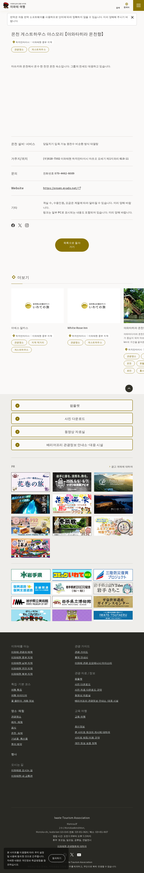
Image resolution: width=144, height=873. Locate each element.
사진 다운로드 (83, 680)
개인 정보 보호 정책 (86, 739)
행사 (14, 750)
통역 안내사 (81, 653)
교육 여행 (80, 712)
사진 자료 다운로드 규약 (88, 685)
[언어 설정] (126, 6)
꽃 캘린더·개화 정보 (22, 696)
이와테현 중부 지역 (22, 653)
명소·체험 (17, 707)
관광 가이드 (81, 648)
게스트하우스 (39, 49)
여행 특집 (16, 685)
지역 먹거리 (38, 338)
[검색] (118, 6)
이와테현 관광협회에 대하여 (72, 841)
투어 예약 (16, 740)
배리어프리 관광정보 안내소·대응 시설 (96, 696)
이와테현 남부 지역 (22, 659)
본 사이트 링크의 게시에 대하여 (92, 728)
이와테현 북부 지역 (22, 670)
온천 (129, 359)
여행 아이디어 (19, 691)
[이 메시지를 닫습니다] (132, 17)
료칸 (129, 366)
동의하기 (56, 858)
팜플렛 (78, 674)
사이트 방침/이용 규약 (87, 733)
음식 (13, 723)
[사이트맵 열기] (138, 5)
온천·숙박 (17, 729)
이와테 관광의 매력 (22, 648)
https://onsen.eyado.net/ (62, 188)
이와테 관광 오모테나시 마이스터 (93, 659)
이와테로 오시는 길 (22, 766)
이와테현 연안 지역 (22, 664)
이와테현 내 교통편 (22, 771)
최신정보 (80, 722)
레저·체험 (17, 718)
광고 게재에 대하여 (122, 462)
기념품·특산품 (19, 734)
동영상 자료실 (83, 691)
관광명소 (19, 49)
